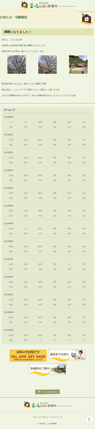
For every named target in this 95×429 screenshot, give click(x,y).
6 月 (11, 127)
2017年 (10, 259)
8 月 (69, 122)
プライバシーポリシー (41, 417)
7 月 (84, 122)
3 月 (54, 127)
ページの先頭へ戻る (49, 392)
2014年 (10, 312)
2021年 (10, 188)
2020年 (10, 206)
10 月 (40, 122)
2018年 (10, 241)
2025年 (10, 117)
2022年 (10, 170)
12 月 (11, 140)
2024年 (10, 135)
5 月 (25, 127)
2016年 (10, 277)
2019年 (10, 223)
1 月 (84, 127)
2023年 (10, 152)
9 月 (54, 122)
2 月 (69, 127)
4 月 (40, 127)
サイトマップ (57, 417)
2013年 (10, 330)
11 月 (26, 140)
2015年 (10, 295)
